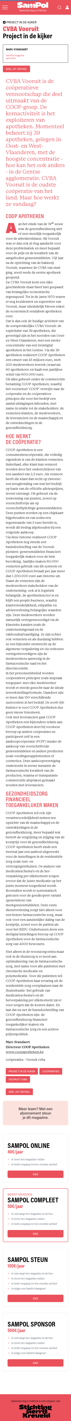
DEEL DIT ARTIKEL (16, 69)
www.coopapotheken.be (25, 1052)
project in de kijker (22, 1071)
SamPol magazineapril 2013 (15, 56)
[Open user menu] (67, 7)
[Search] (59, 7)
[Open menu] (5, 7)
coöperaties (50, 1071)
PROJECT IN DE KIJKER (19, 22)
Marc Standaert (17, 49)
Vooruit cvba (18, 1079)
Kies (35, 1174)
